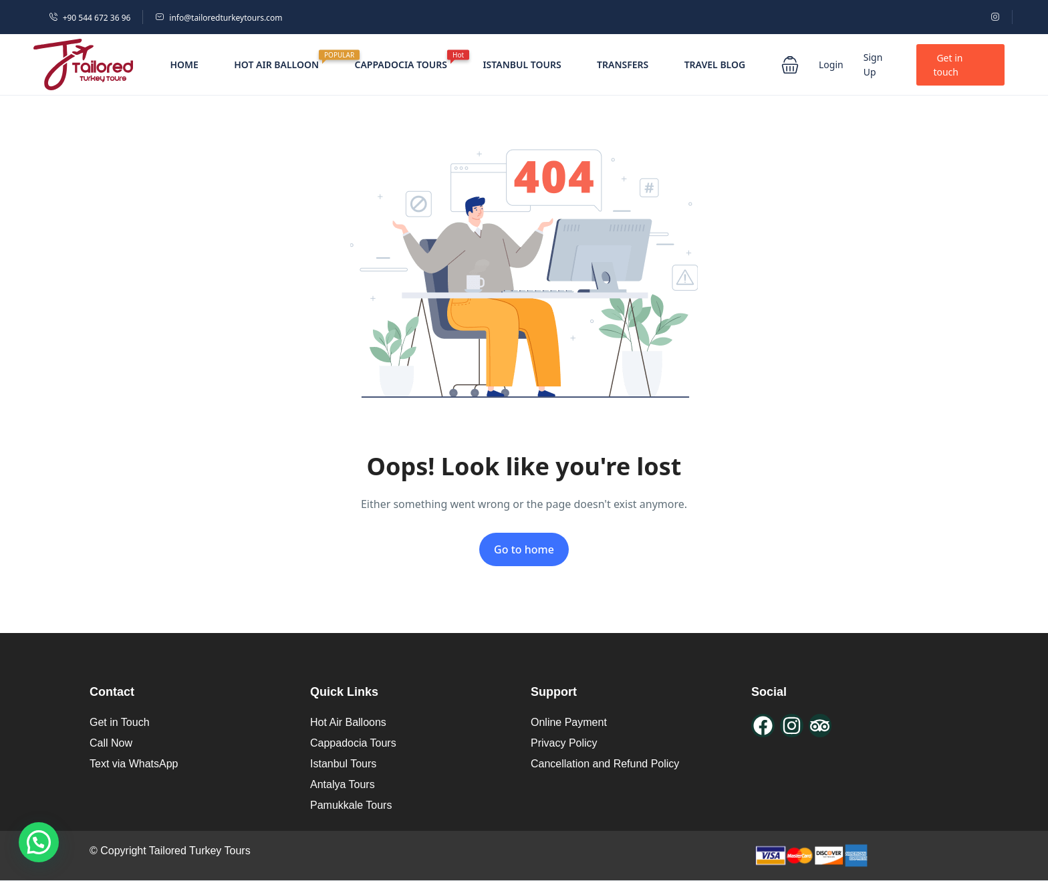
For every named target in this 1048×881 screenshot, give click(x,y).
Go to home (524, 549)
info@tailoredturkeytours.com (218, 17)
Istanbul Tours (343, 763)
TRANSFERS (622, 64)
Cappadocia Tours (353, 743)
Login (831, 64)
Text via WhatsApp (134, 763)
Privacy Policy (564, 743)
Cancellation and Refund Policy (605, 763)
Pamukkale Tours (351, 805)
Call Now (111, 743)
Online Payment (569, 722)
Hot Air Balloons (348, 722)
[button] (790, 65)
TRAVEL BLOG (715, 64)
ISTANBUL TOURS (522, 64)
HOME (184, 64)
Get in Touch (120, 722)
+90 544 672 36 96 (90, 17)
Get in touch (947, 64)
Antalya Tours (342, 784)
